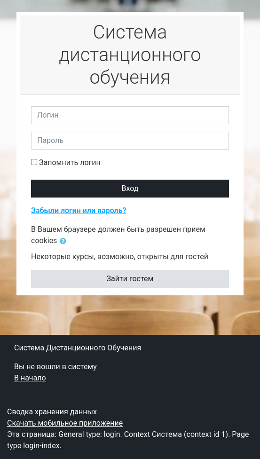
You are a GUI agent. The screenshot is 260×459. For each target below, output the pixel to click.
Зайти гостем (130, 278)
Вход (130, 188)
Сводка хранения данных (52, 411)
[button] (65, 241)
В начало (30, 377)
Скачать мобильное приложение (65, 423)
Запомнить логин (70, 162)
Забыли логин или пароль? (78, 210)
